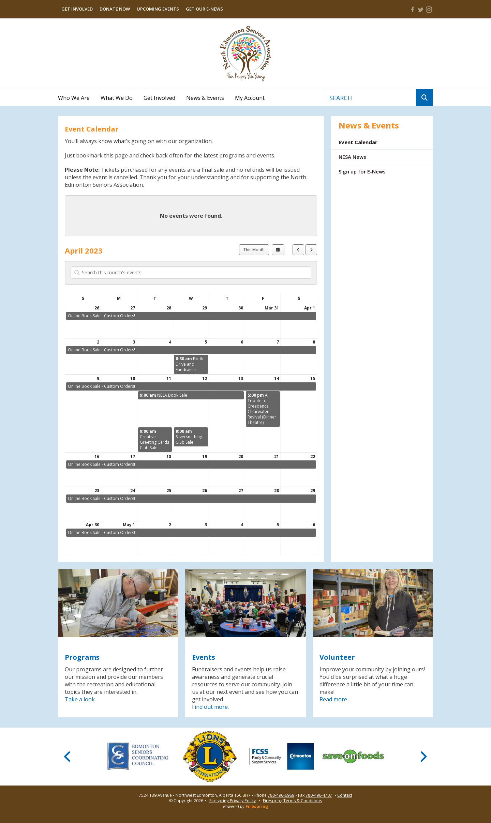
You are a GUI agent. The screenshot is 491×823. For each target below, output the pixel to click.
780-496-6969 (281, 795)
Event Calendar (358, 142)
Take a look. (80, 699)
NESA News (352, 156)
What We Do (117, 98)
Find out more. (210, 707)
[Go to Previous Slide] (67, 756)
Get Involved (77, 9)
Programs (82, 657)
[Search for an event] (191, 272)
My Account (250, 98)
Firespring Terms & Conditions (292, 801)
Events (203, 657)
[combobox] (370, 97)
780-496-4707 (319, 795)
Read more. (333, 699)
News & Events (205, 98)
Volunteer (337, 657)
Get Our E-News (204, 9)
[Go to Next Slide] (423, 756)
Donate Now (115, 9)
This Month (254, 250)
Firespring (257, 806)
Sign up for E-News (362, 171)
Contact (344, 795)
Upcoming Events (158, 9)
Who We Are (74, 98)
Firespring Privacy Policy (232, 801)
